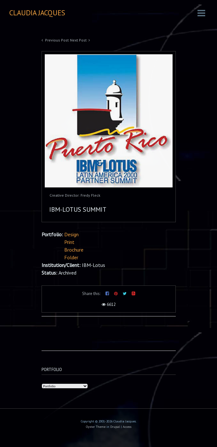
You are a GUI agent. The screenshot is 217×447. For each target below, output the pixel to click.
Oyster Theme (95, 427)
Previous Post (57, 40)
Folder (71, 257)
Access (127, 427)
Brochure (73, 249)
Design (71, 234)
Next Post (78, 40)
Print (69, 242)
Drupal (115, 427)
